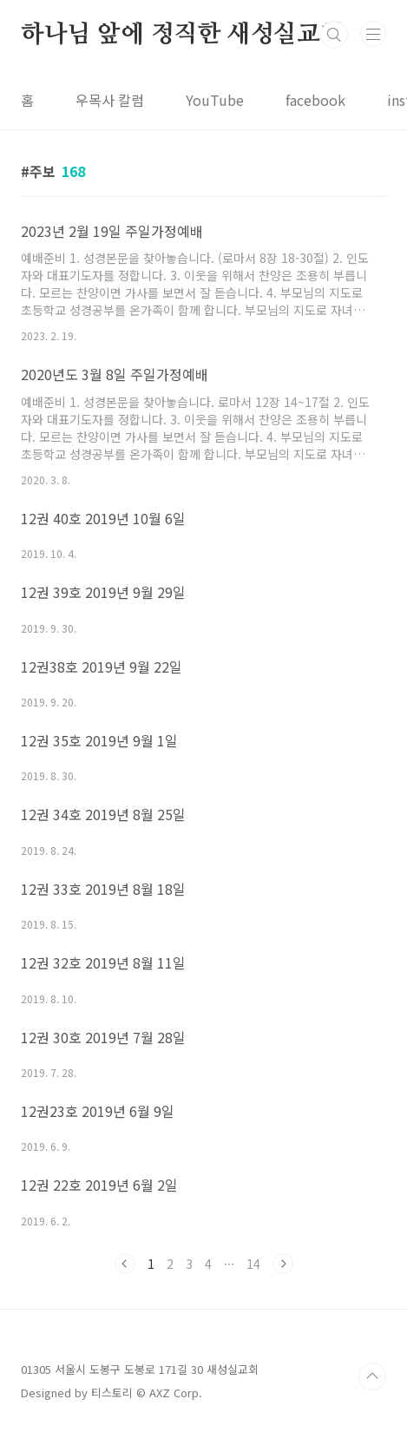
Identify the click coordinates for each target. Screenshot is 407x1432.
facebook (315, 99)
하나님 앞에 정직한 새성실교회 (182, 35)
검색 (334, 35)
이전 (125, 1263)
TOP (372, 1376)
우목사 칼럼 (109, 99)
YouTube (215, 99)
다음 (282, 1263)
